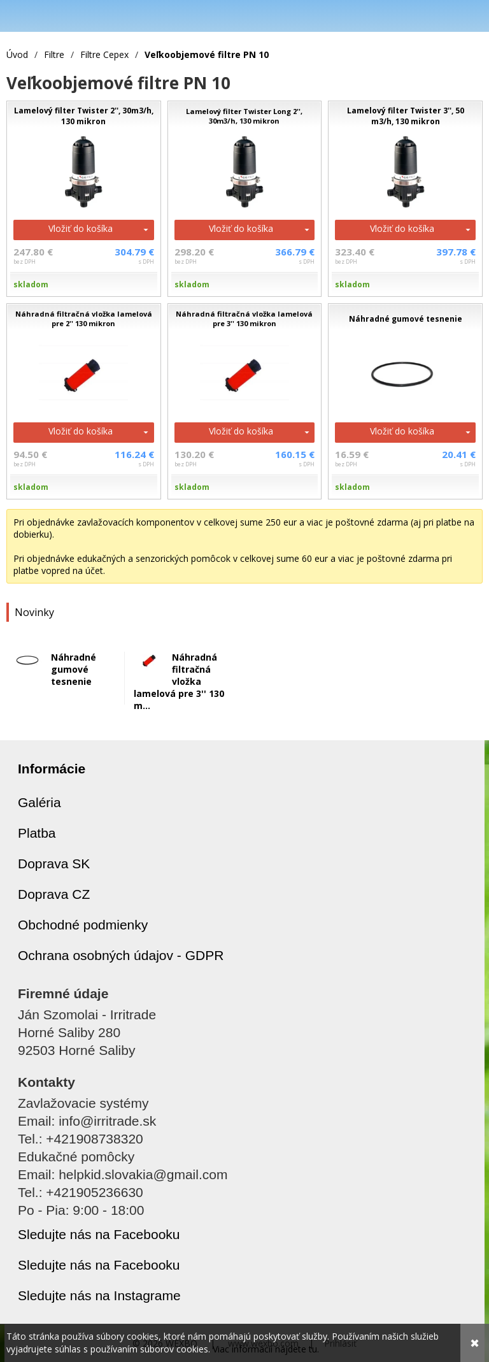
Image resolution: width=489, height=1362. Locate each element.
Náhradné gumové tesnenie (73, 669)
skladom (30, 284)
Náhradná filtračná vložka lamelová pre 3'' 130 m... (179, 681)
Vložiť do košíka (80, 228)
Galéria (39, 802)
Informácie (51, 768)
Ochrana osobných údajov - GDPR (120, 955)
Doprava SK (54, 863)
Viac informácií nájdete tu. (266, 1349)
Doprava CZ (54, 894)
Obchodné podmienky (83, 924)
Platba (37, 833)
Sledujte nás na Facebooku (99, 1234)
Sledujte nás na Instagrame (99, 1295)
